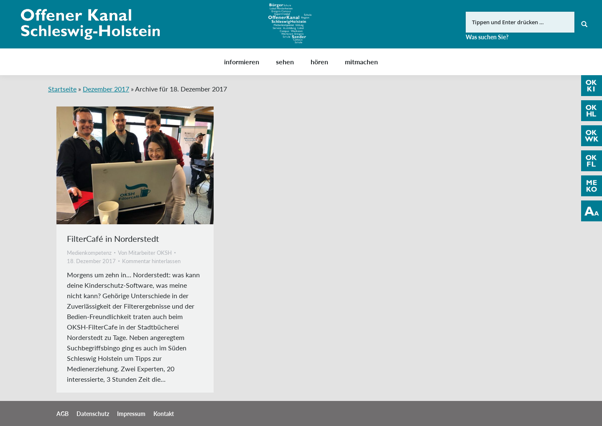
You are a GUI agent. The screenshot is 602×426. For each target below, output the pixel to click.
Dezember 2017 (106, 89)
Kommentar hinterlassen (151, 261)
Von (145, 252)
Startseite (62, 89)
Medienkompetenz (89, 252)
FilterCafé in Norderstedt (113, 238)
